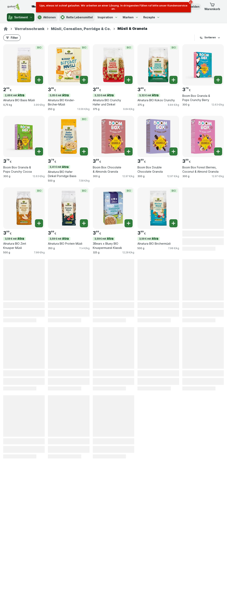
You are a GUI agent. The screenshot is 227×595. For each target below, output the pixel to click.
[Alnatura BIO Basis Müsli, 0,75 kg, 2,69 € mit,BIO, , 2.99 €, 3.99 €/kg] (24, 65)
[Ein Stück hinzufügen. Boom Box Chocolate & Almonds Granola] (129, 151)
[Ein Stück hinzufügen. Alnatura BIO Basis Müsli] (39, 80)
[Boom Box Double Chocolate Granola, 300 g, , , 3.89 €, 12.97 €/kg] (158, 136)
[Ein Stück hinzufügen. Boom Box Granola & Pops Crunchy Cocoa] (39, 151)
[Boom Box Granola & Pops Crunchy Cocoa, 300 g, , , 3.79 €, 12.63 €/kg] (24, 136)
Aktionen (47, 17)
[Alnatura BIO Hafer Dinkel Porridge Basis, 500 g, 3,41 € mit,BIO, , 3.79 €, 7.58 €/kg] (68, 136)
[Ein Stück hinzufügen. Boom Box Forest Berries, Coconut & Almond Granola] (218, 151)
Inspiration (108, 17)
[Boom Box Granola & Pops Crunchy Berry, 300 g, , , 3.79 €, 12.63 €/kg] (203, 65)
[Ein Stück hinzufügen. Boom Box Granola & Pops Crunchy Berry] (218, 80)
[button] (212, 6)
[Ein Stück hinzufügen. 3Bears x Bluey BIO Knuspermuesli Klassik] (129, 223)
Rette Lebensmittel (77, 17)
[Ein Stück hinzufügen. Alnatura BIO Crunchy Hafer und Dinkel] (129, 80)
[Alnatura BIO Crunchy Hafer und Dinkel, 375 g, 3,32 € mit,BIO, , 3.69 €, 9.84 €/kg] (113, 65)
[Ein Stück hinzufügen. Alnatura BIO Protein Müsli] (84, 223)
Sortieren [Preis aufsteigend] (210, 37)
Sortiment (20, 17)
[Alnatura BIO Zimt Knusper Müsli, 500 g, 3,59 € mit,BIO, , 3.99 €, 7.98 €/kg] (24, 208)
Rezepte (151, 17)
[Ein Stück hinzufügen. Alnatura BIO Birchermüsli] (173, 223)
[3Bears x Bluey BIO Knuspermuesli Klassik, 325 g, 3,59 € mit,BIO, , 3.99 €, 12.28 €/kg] (113, 208)
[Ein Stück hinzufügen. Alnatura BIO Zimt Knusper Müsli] (39, 223)
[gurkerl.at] (5, 28)
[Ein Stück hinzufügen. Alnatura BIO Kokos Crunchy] (173, 80)
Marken (130, 17)
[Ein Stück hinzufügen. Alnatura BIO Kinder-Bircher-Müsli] (84, 80)
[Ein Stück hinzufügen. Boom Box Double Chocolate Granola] (173, 151)
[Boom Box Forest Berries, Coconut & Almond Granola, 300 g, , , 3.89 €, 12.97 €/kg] (203, 136)
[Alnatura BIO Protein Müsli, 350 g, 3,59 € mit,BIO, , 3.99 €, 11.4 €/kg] (68, 208)
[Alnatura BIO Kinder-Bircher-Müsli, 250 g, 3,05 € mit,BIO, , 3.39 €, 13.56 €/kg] (68, 65)
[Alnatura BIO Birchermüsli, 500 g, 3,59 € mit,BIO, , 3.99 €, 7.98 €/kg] (158, 208)
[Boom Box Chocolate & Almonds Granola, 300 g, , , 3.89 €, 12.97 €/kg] (113, 136)
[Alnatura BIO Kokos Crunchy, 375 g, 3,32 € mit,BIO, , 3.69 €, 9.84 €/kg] (158, 65)
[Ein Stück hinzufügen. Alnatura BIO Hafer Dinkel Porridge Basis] (84, 151)
